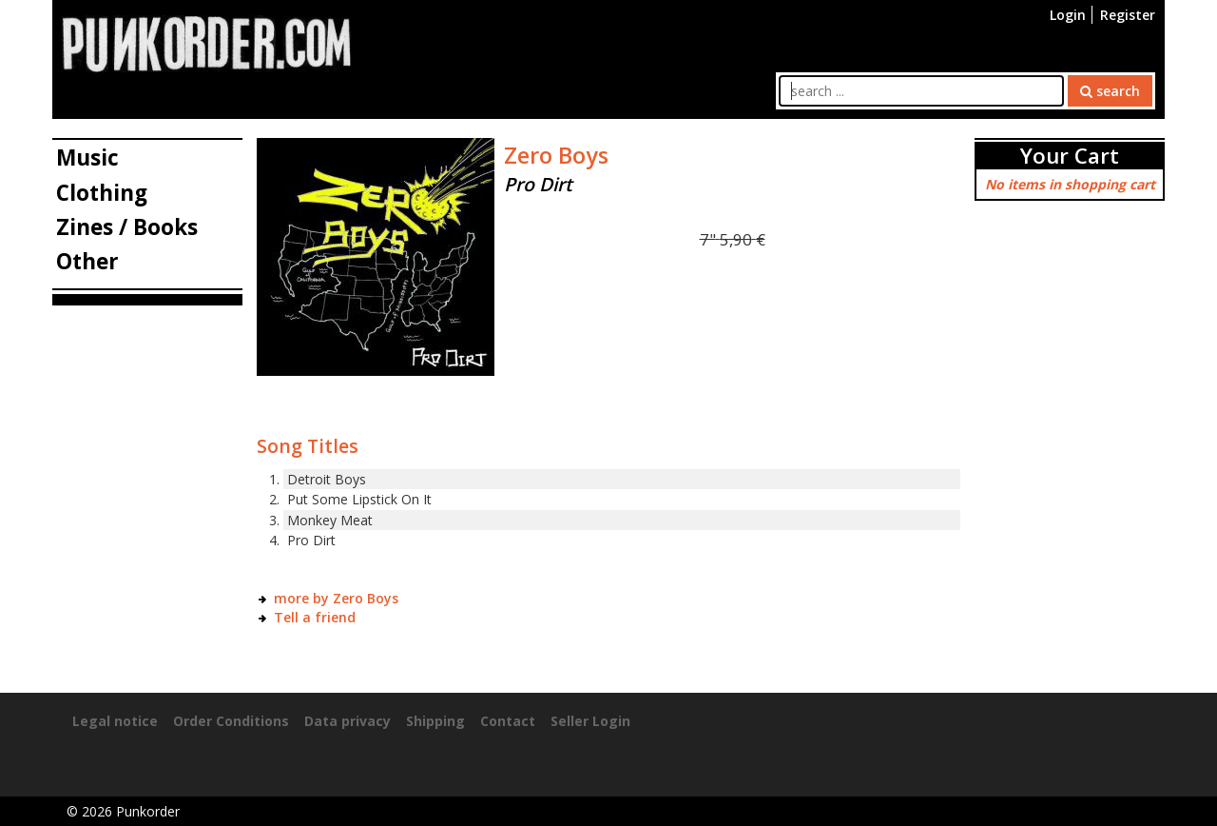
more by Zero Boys (336, 598)
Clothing (101, 192)
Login (1068, 15)
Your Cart (1069, 155)
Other (87, 261)
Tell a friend (315, 617)
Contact (507, 721)
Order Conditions (231, 721)
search (1110, 91)
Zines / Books (127, 227)
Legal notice (115, 721)
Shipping (435, 721)
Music (87, 157)
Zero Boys (556, 155)
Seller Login (590, 721)
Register (1127, 15)
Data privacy (347, 721)
